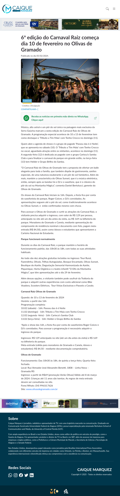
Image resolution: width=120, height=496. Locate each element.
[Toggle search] (107, 9)
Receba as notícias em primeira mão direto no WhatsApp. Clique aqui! (64, 118)
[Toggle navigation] (114, 8)
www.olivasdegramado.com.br (42, 389)
